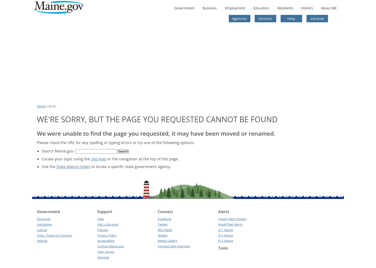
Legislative (44, 224)
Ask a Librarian (107, 224)
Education (261, 8)
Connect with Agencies (174, 246)
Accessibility (105, 241)
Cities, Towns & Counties (54, 235)
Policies (102, 230)
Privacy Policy (107, 235)
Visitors (307, 8)
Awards (42, 241)
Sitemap (103, 257)
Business (210, 8)
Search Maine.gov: (58, 151)
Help (291, 18)
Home (41, 106)
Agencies (239, 18)
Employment (235, 8)
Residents (285, 8)
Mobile (163, 235)
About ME (329, 8)
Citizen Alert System (232, 219)
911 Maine (225, 241)
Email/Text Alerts (230, 224)
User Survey (105, 252)
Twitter (163, 224)
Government (184, 8)
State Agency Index (73, 166)
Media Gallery (167, 241)
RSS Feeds (165, 230)
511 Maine (225, 235)
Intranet (317, 18)
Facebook (164, 219)
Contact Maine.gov (110, 246)
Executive (43, 219)
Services (265, 18)
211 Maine (225, 230)
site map (98, 159)
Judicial (42, 230)
